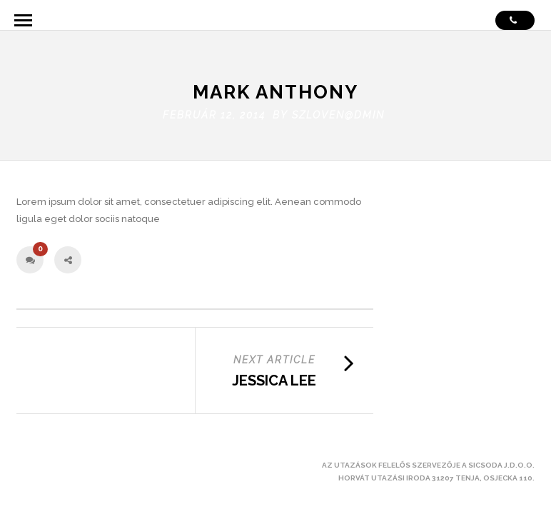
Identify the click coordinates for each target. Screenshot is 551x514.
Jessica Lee (274, 374)
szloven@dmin (338, 108)
